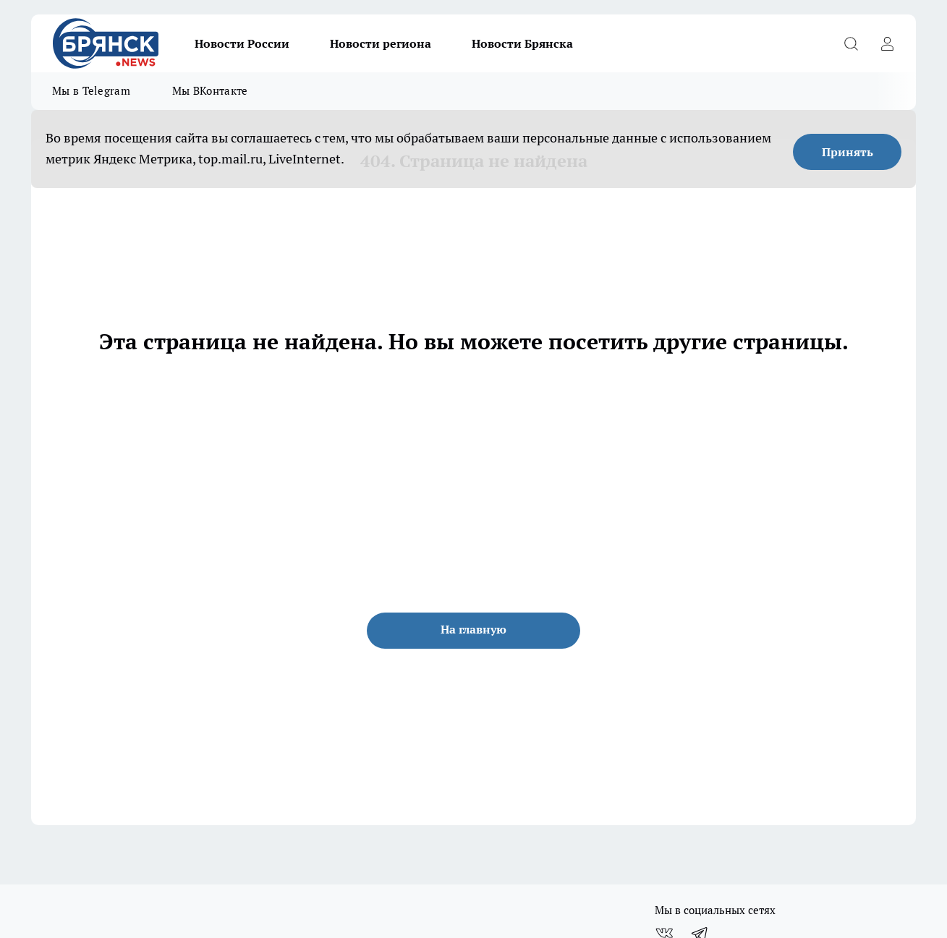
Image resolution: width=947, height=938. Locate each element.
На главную (473, 629)
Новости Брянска (522, 43)
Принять (847, 152)
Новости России (242, 43)
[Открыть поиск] (850, 43)
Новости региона (380, 43)
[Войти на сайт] (886, 43)
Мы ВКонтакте (210, 91)
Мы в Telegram (91, 91)
